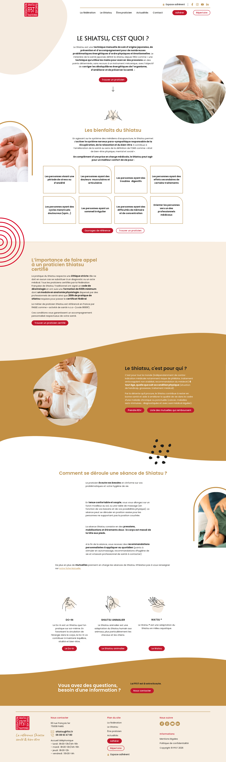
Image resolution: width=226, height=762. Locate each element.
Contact (158, 12)
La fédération (88, 12)
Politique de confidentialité (174, 743)
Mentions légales (169, 738)
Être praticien (124, 12)
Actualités (142, 12)
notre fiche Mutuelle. (70, 568)
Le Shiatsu (106, 12)
